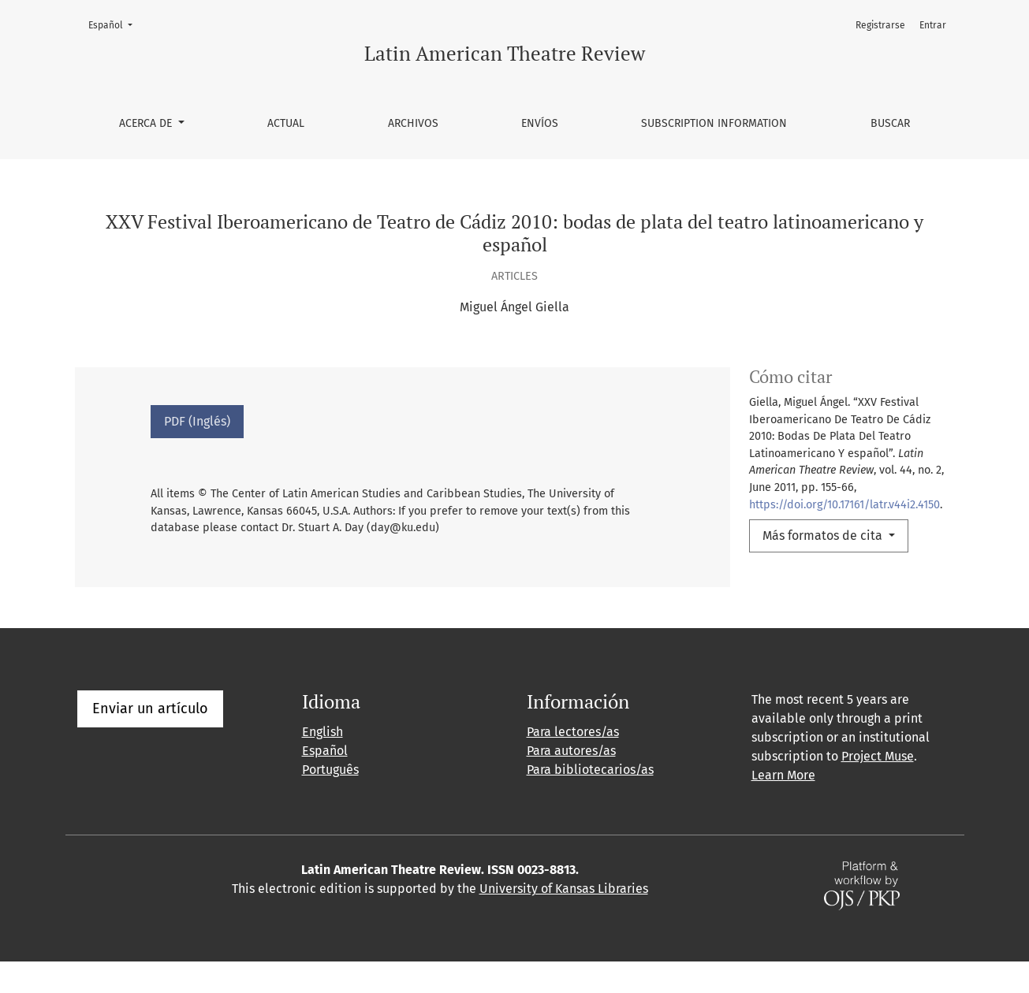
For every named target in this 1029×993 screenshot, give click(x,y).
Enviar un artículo (150, 740)
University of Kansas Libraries (563, 920)
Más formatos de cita (823, 535)
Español (115, 24)
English (322, 763)
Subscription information (714, 123)
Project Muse (877, 787)
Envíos (539, 123)
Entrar (932, 25)
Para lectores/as (573, 763)
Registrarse (880, 25)
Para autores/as (571, 782)
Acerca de (147, 123)
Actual (285, 123)
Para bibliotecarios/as (590, 801)
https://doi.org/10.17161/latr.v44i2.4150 (844, 504)
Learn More (783, 806)
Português (330, 801)
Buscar (890, 123)
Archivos (413, 123)
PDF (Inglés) (197, 421)
